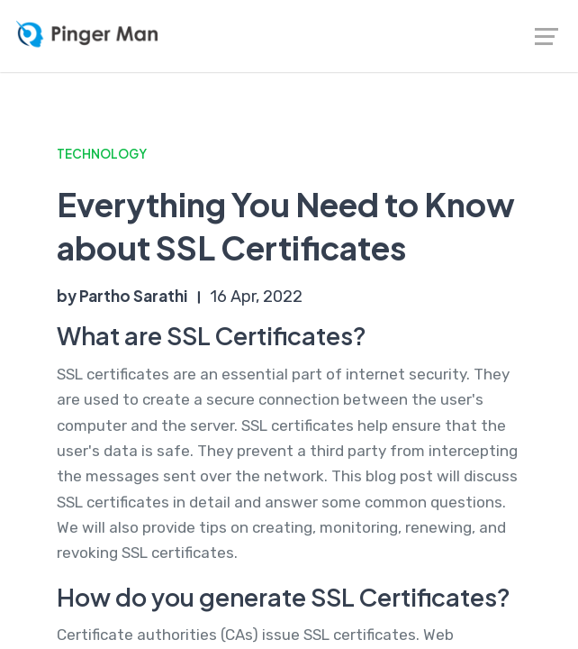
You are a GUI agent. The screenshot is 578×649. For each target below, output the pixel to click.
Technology (102, 153)
